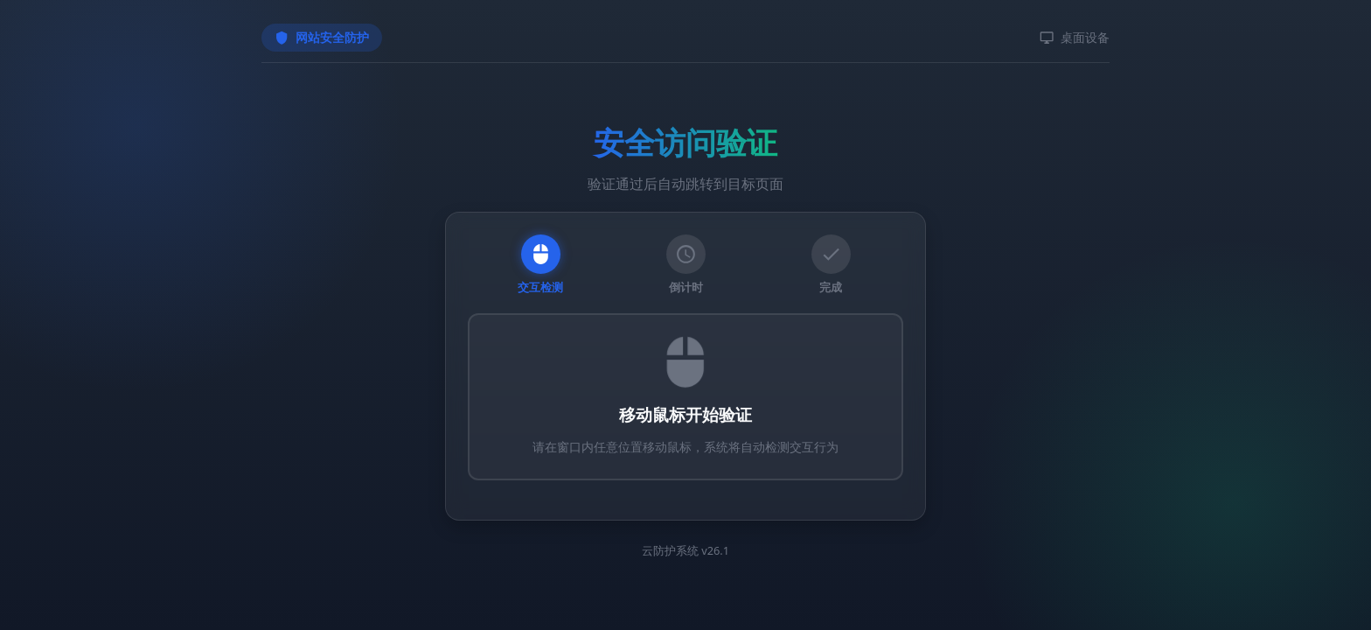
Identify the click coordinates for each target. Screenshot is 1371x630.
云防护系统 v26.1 (685, 550)
